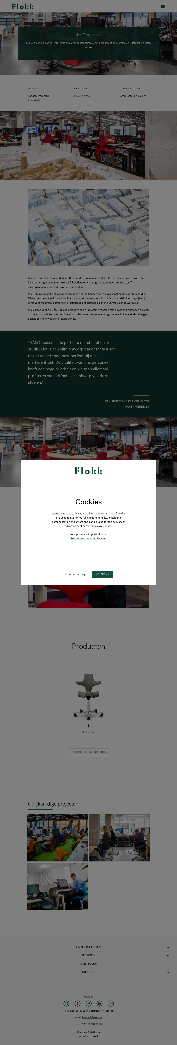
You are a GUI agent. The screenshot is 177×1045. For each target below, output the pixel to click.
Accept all (102, 574)
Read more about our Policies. (89, 538)
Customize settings (75, 574)
